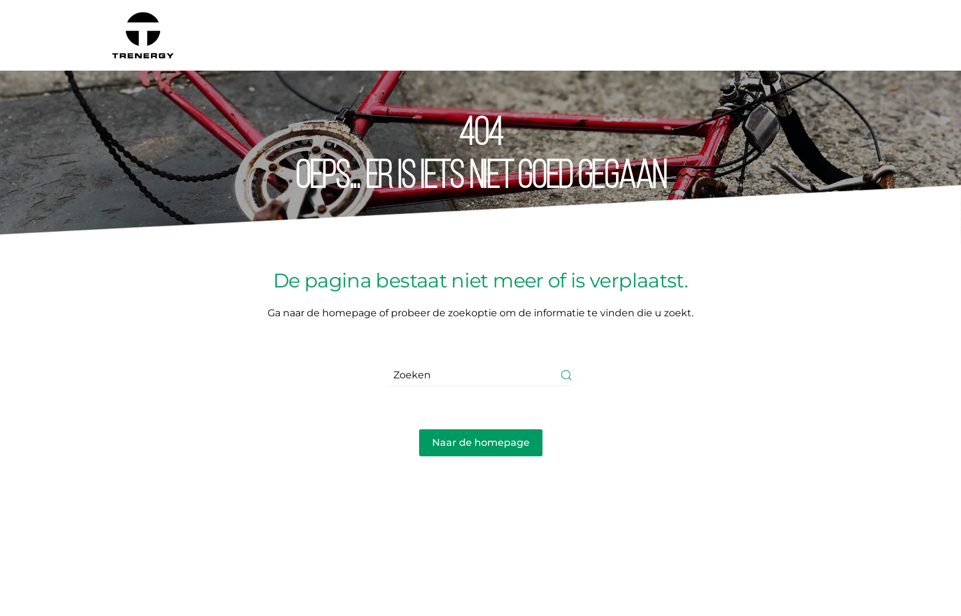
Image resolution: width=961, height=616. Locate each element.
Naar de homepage (481, 442)
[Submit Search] (566, 375)
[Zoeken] (480, 375)
